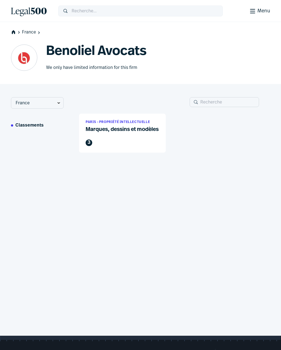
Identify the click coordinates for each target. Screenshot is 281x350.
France (31, 32)
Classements (29, 125)
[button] (122, 133)
